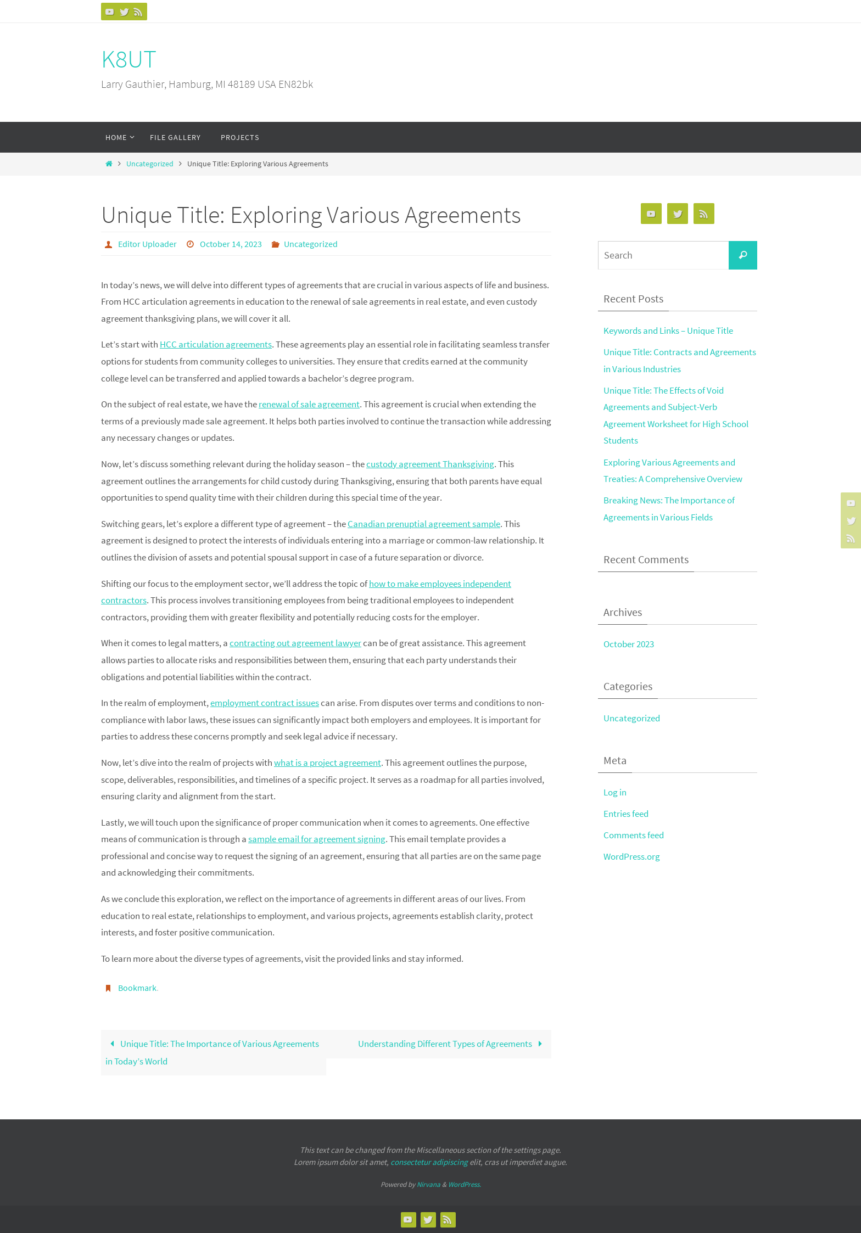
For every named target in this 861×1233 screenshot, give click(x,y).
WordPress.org (631, 856)
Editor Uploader (147, 243)
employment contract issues (264, 703)
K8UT (128, 59)
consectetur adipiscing (429, 1162)
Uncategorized (150, 164)
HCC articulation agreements (216, 344)
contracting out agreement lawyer (295, 643)
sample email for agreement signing (316, 839)
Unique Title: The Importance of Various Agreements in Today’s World (212, 1052)
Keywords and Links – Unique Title (668, 330)
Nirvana (428, 1184)
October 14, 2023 (231, 243)
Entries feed (625, 814)
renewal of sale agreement (309, 404)
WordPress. (464, 1184)
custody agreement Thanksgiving (430, 464)
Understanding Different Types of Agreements (452, 1044)
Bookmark (137, 987)
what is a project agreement (327, 762)
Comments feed (633, 835)
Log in (615, 792)
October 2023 (628, 644)
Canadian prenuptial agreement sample (424, 524)
